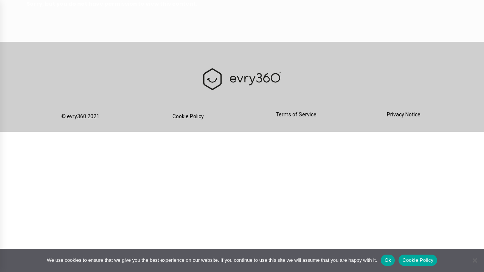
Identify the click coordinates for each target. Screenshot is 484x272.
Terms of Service (296, 114)
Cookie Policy (188, 116)
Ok (388, 260)
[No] (474, 260)
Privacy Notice (403, 114)
